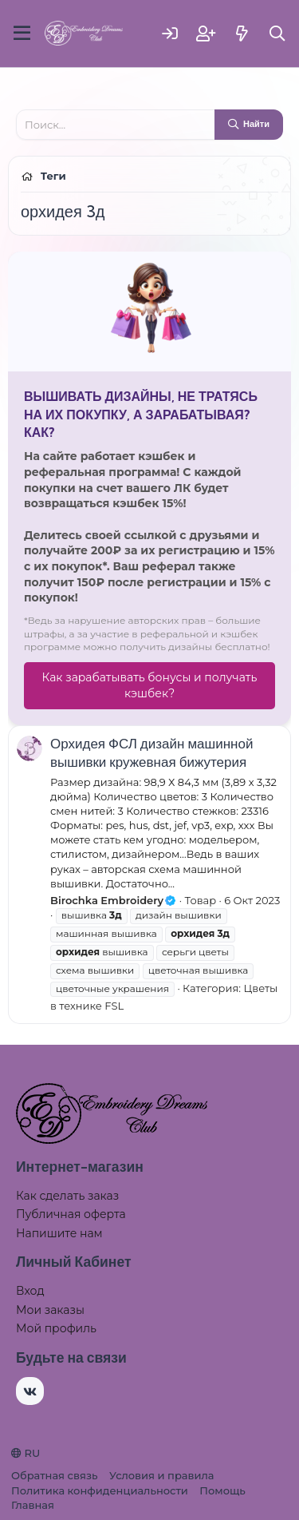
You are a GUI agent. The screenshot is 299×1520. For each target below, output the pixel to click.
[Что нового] (242, 33)
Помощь (222, 1490)
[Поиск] (278, 33)
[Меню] (22, 33)
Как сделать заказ (67, 1196)
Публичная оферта (71, 1214)
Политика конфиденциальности (99, 1490)
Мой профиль (56, 1328)
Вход (30, 1291)
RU (25, 1453)
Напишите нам (59, 1233)
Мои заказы (50, 1310)
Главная (32, 1504)
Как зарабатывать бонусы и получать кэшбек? (150, 685)
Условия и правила (161, 1475)
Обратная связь (54, 1475)
